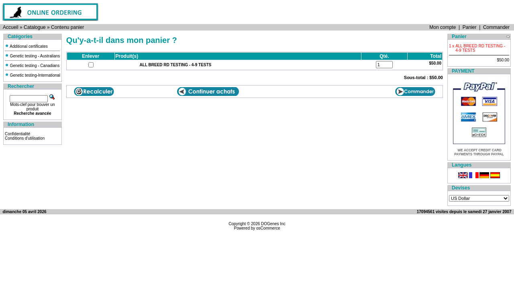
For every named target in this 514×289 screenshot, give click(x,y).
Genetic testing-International (32, 75)
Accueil (10, 27)
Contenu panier (67, 27)
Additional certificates (26, 46)
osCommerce (268, 228)
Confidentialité (17, 134)
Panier (470, 27)
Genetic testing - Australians (32, 56)
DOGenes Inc (273, 224)
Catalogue (35, 27)
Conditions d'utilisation (25, 138)
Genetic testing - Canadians (32, 65)
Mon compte (442, 27)
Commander (496, 27)
